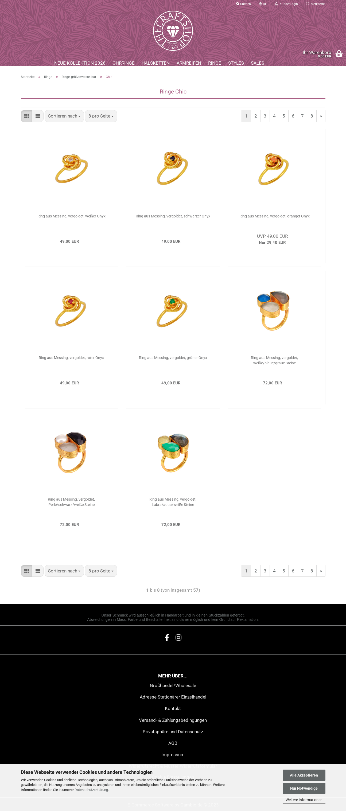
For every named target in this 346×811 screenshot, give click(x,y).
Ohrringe (123, 63)
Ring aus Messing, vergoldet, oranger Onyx (274, 216)
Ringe (214, 63)
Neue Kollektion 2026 (80, 63)
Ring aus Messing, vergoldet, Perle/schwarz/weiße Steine (71, 502)
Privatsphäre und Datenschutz (173, 731)
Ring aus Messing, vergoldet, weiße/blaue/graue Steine (274, 360)
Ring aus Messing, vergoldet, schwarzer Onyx (173, 216)
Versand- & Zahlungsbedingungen (173, 720)
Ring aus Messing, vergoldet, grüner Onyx (173, 358)
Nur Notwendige (304, 788)
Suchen (243, 4)
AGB (172, 743)
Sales (257, 63)
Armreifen (189, 63)
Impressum (173, 754)
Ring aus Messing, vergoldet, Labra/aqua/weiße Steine (172, 502)
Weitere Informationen (304, 800)
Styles (236, 63)
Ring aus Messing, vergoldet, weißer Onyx (71, 216)
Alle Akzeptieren (304, 775)
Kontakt (173, 708)
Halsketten (156, 63)
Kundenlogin (286, 4)
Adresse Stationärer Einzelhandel (173, 697)
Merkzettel (315, 4)
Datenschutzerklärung (91, 790)
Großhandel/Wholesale (173, 685)
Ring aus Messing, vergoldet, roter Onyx (71, 358)
